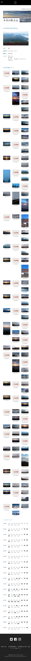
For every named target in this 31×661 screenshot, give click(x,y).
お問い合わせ (4, 646)
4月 (17, 578)
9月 (9, 530)
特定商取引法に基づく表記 (24, 646)
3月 (14, 589)
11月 (15, 596)
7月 (24, 529)
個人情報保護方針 (12, 646)
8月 (27, 529)
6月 (22, 567)
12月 (18, 596)
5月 (19, 578)
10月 (12, 601)
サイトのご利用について (15, 648)
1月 (9, 589)
